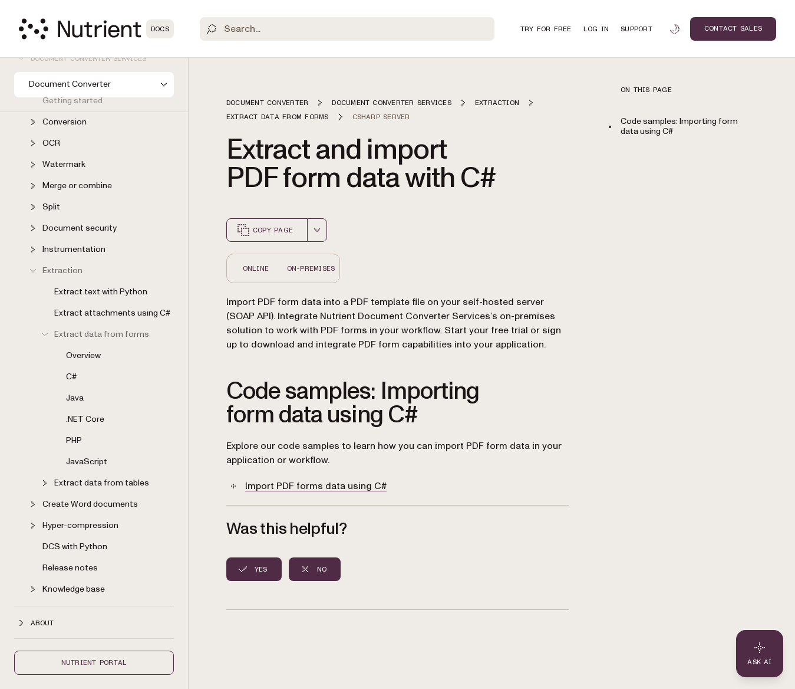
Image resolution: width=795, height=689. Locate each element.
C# (71, 376)
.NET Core (85, 419)
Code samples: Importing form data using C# (679, 126)
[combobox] (317, 230)
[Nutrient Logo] (96, 29)
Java (75, 397)
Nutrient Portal (94, 662)
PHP (74, 440)
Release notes (70, 567)
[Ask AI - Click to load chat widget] (759, 653)
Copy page (264, 230)
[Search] (347, 29)
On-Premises (311, 268)
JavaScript (86, 461)
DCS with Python (74, 546)
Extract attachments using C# (112, 313)
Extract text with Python (100, 291)
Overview (83, 355)
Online (256, 268)
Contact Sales (733, 28)
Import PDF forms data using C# (316, 486)
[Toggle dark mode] (674, 29)
